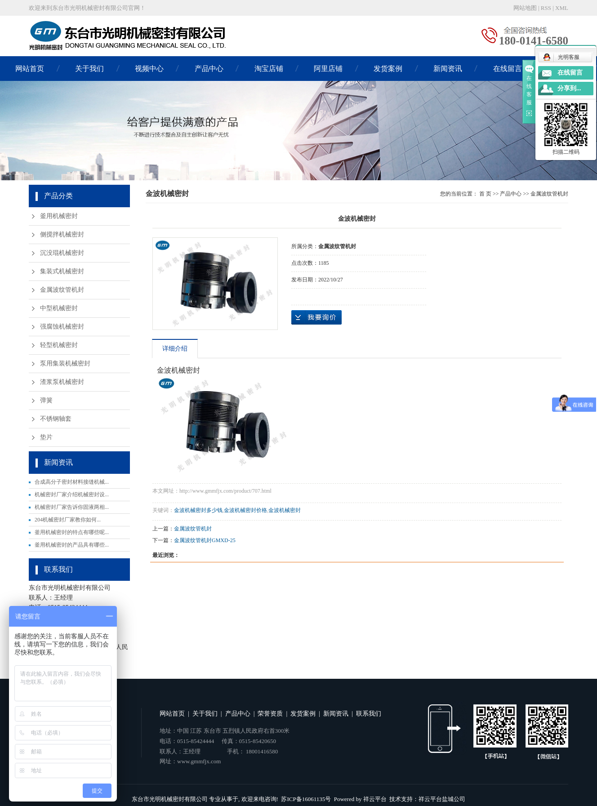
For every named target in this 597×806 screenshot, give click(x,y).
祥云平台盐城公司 (442, 799)
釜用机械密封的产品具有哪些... (72, 545)
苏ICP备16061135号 (306, 799)
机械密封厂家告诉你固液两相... (72, 507)
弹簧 (46, 400)
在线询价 (316, 317)
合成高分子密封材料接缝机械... (72, 482)
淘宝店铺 (268, 68)
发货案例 (388, 68)
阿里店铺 (328, 68)
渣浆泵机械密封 (62, 382)
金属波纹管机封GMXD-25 (205, 540)
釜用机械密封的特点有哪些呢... (72, 532)
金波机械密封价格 (245, 510)
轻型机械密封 (59, 345)
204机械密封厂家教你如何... (68, 520)
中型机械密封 (59, 308)
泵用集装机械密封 (65, 363)
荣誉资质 (270, 713)
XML (561, 7)
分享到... (569, 88)
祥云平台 (375, 799)
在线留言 (507, 68)
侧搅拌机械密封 (62, 234)
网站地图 (525, 7)
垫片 (46, 437)
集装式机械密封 (62, 271)
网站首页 (29, 68)
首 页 (485, 194)
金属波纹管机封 (62, 289)
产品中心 (209, 68)
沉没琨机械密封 (62, 252)
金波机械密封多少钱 (198, 510)
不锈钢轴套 (55, 418)
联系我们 (368, 713)
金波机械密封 (284, 510)
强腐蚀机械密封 (62, 326)
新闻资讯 (447, 68)
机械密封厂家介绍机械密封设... (72, 494)
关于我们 (89, 68)
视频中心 (149, 68)
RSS (546, 7)
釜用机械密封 (59, 216)
